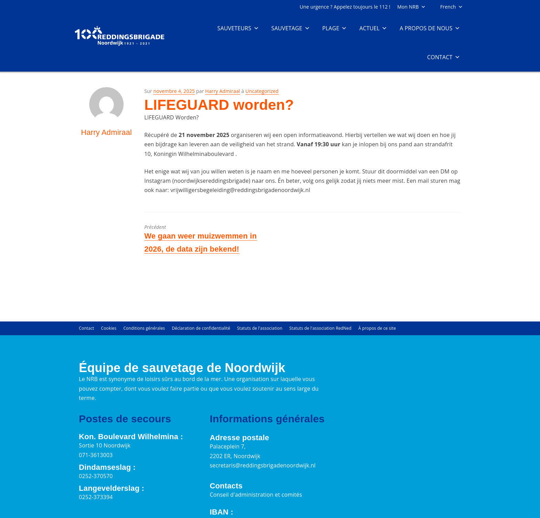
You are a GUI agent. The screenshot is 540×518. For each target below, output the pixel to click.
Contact (443, 57)
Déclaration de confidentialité (201, 328)
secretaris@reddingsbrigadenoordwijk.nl (262, 465)
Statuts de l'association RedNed (320, 328)
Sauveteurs (238, 28)
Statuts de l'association (259, 328)
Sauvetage (290, 28)
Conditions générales (144, 328)
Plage (334, 28)
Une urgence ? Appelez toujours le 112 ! (345, 6)
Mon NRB (411, 6)
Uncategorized (262, 91)
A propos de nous (429, 28)
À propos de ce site (377, 328)
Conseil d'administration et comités (256, 494)
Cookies (108, 328)
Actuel (373, 28)
